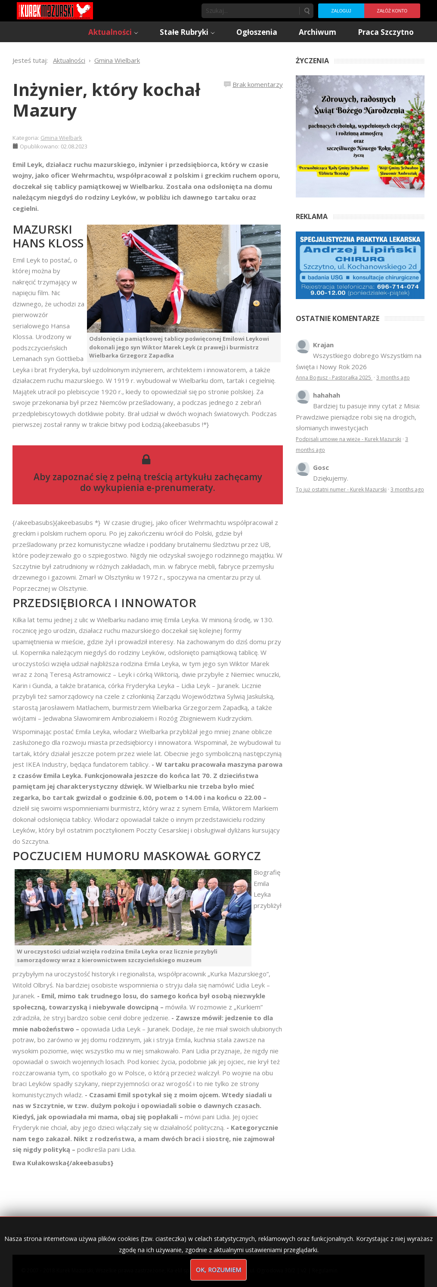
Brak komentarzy (257, 84)
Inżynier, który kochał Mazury (106, 99)
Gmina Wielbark (61, 138)
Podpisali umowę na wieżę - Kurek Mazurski (348, 439)
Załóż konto (392, 11)
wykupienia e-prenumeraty (153, 487)
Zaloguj (341, 11)
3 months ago (393, 377)
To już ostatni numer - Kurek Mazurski (341, 489)
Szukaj (306, 10)
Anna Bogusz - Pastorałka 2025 (334, 377)
